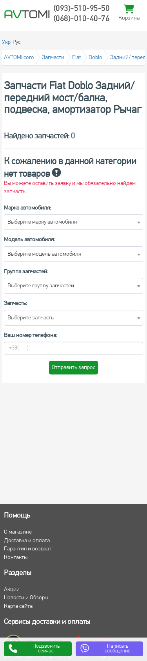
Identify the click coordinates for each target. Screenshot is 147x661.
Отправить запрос (73, 368)
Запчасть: (15, 303)
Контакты (15, 558)
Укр (6, 42)
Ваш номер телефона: (30, 336)
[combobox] (73, 222)
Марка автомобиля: (27, 208)
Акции (12, 590)
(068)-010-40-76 (81, 19)
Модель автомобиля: (29, 240)
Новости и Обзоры (26, 598)
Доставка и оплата (27, 541)
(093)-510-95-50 (81, 9)
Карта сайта (18, 606)
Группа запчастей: (26, 272)
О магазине (18, 532)
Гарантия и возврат (27, 549)
